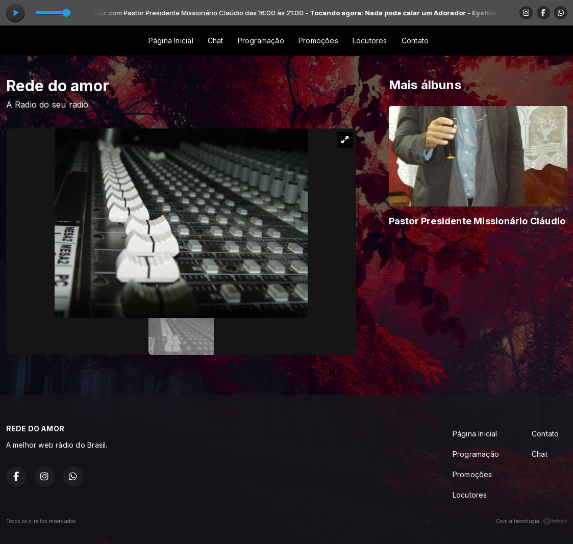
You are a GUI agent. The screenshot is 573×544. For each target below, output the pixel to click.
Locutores (370, 40)
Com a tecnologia (531, 521)
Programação (261, 40)
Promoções (318, 40)
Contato (415, 40)
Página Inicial (170, 40)
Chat (215, 40)
